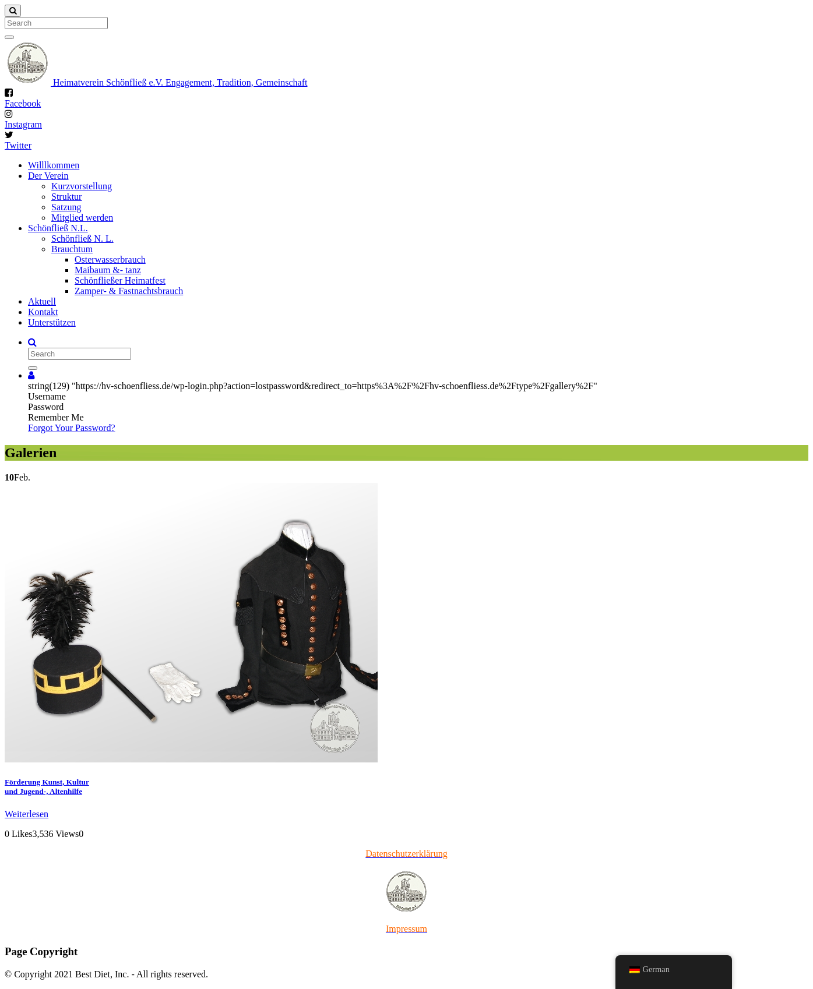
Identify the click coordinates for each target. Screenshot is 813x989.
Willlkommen (53, 165)
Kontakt (43, 312)
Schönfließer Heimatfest (120, 280)
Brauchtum (72, 249)
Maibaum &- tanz (108, 270)
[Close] (13, 11)
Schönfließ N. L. (82, 238)
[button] (31, 375)
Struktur (66, 197)
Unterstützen (52, 322)
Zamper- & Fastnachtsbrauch (129, 291)
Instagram (23, 124)
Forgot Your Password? (71, 428)
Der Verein (48, 176)
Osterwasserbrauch (110, 259)
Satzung (66, 207)
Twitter (18, 145)
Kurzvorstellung (81, 186)
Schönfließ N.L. (58, 228)
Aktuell (42, 301)
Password (46, 407)
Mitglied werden (82, 217)
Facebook (23, 103)
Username (47, 396)
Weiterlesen (26, 814)
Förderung (47, 787)
